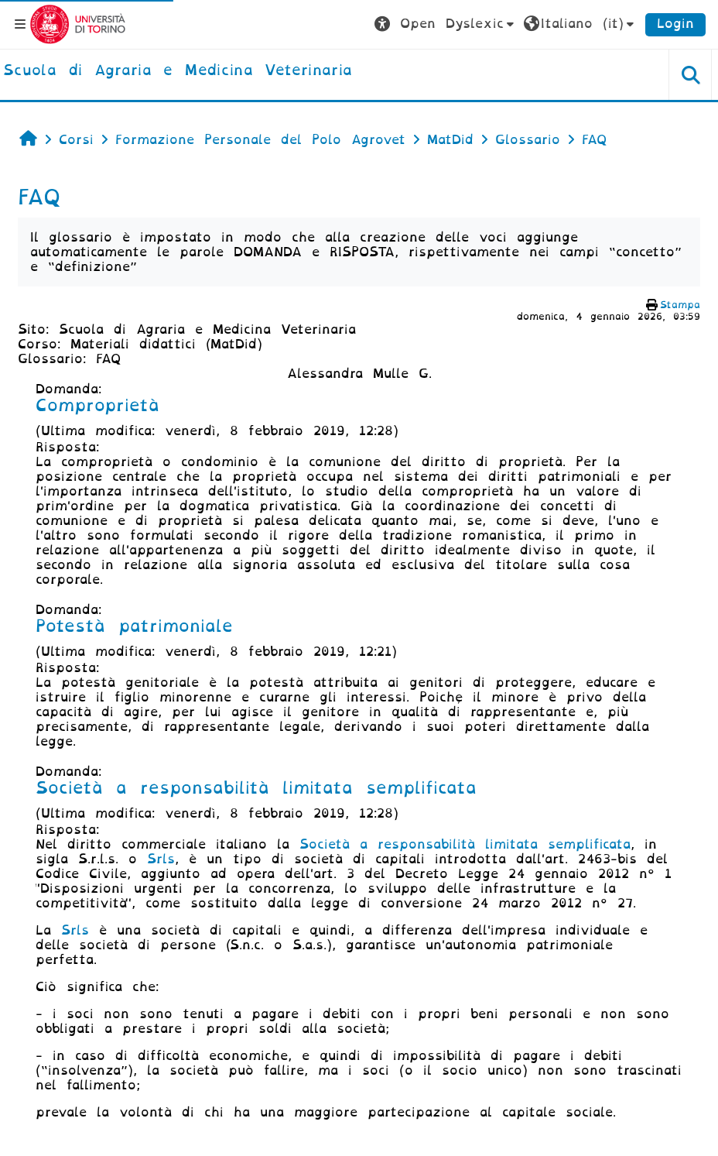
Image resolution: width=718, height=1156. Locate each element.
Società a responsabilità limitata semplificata (465, 844)
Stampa (680, 304)
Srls (161, 859)
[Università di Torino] (77, 23)
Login (675, 23)
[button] (446, 24)
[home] (177, 71)
